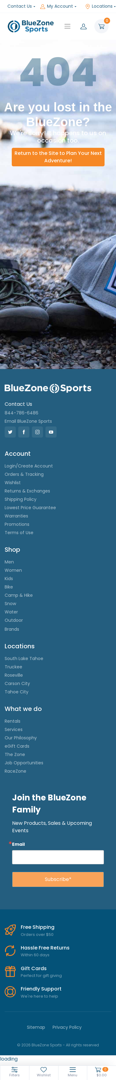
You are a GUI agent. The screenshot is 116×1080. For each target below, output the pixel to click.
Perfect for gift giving (41, 975)
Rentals (12, 721)
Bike (9, 587)
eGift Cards (17, 746)
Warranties (16, 516)
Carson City (17, 683)
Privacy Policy (67, 1027)
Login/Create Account (29, 466)
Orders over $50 (37, 934)
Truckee (13, 667)
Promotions (17, 524)
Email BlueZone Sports (28, 421)
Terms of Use (19, 533)
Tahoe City (16, 692)
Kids (9, 578)
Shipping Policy (21, 499)
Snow (10, 603)
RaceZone (15, 771)
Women (13, 570)
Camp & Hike (19, 595)
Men (9, 562)
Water (11, 612)
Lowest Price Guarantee (30, 508)
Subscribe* (58, 879)
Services (14, 729)
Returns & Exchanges (27, 491)
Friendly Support (41, 988)
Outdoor (14, 620)
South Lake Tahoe (24, 658)
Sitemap (36, 1027)
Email (18, 844)
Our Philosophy (21, 738)
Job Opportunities (24, 763)
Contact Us (19, 6)
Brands (12, 629)
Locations (99, 6)
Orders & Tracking (24, 474)
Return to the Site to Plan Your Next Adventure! (58, 157)
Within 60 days (35, 955)
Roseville (14, 675)
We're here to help (39, 996)
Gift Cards (34, 968)
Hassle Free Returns (45, 947)
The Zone (15, 754)
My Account (56, 6)
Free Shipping (37, 927)
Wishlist (13, 483)
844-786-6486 (21, 413)
